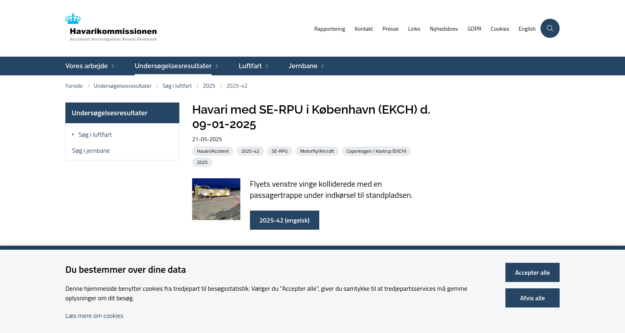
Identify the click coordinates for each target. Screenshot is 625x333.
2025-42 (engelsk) (284, 220)
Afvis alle (532, 298)
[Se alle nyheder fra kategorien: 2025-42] (251, 150)
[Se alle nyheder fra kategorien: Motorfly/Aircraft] (317, 150)
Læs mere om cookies (94, 315)
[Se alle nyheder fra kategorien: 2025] (203, 162)
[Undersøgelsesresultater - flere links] (215, 66)
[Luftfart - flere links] (265, 66)
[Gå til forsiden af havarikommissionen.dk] (187, 28)
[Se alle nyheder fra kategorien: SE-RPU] (280, 150)
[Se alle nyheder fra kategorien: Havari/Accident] (213, 150)
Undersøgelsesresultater (173, 66)
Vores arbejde (86, 66)
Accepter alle (532, 272)
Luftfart (250, 66)
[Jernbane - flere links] (321, 66)
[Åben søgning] (550, 28)
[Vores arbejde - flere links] (112, 66)
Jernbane (303, 66)
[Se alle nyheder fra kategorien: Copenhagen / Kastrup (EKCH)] (377, 150)
